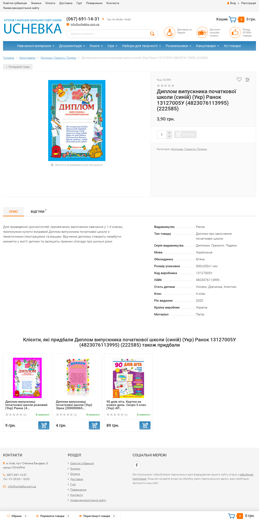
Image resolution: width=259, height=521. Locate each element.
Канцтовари (206, 46)
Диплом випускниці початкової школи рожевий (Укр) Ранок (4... (26, 405)
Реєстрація (248, 3)
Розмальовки (177, 46)
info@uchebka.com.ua (85, 24)
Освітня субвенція (15, 3)
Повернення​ (94, 3)
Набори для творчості (140, 46)
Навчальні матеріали (34, 46)
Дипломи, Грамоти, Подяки (189, 149)
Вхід (231, 3)
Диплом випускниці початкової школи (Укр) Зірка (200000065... (74, 405)
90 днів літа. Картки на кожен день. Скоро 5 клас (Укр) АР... (126, 405)
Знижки (36, 3)
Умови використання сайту (21, 8)
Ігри (111, 46)
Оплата (50, 3)
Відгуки (38, 211)
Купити (189, 134)
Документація (70, 46)
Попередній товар (18, 66)
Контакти (112, 3)
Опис (13, 212)
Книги (95, 46)
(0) (15, 414)
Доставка (65, 3)
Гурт (79, 3)
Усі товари (232, 46)
